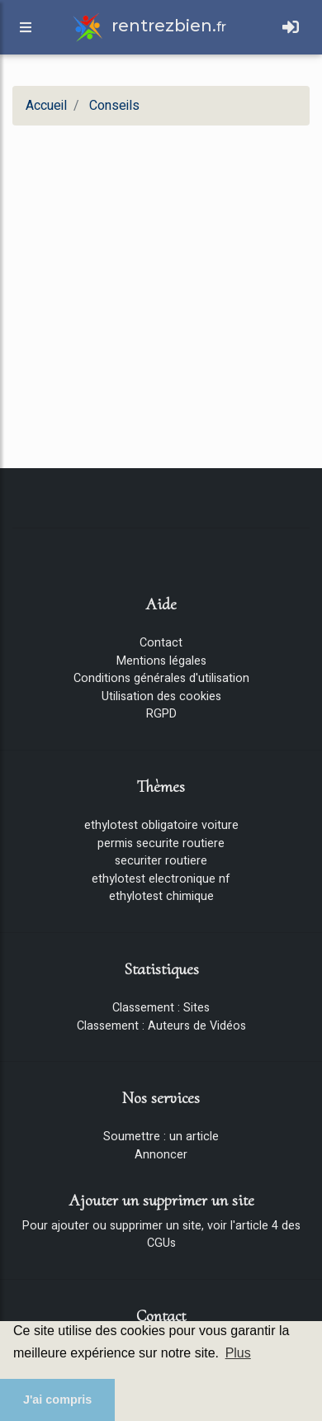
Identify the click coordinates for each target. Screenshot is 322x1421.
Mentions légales (161, 661)
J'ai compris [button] (57, 1399)
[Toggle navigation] (290, 28)
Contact (161, 642)
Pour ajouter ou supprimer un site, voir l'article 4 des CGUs (161, 1235)
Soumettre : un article (161, 1136)
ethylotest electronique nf (161, 879)
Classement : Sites (161, 1007)
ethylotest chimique (161, 896)
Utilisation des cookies (161, 696)
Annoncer (161, 1154)
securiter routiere (161, 860)
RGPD (161, 713)
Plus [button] (238, 1353)
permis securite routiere (161, 843)
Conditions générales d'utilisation (161, 678)
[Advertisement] (155, 293)
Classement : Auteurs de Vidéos (161, 1026)
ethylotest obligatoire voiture (161, 825)
